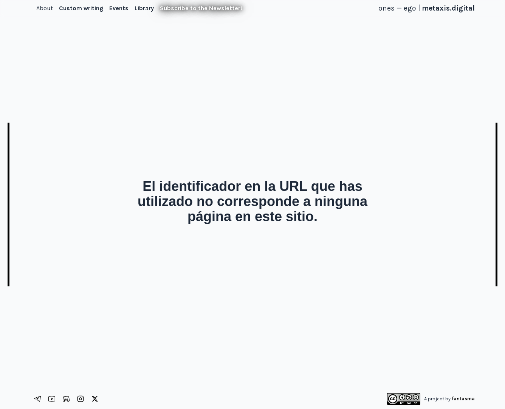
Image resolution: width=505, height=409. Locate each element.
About (44, 8)
